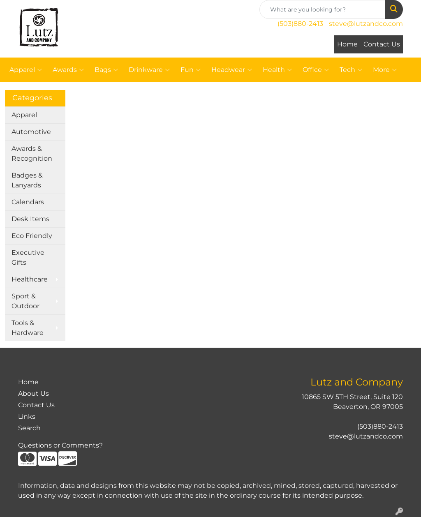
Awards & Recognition (32, 153)
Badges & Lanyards (27, 180)
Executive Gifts (28, 257)
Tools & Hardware (28, 328)
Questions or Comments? (60, 445)
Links (26, 416)
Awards (68, 70)
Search (29, 428)
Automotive (31, 132)
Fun (190, 70)
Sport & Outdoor (25, 301)
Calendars (28, 202)
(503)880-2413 (300, 24)
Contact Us (381, 44)
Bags (106, 70)
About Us (33, 393)
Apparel (25, 70)
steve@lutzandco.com (366, 24)
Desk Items (30, 219)
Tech (351, 70)
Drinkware (149, 70)
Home (347, 44)
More (385, 70)
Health (277, 70)
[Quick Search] (322, 9)
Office (316, 70)
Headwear (231, 70)
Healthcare (30, 279)
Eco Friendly (32, 236)
